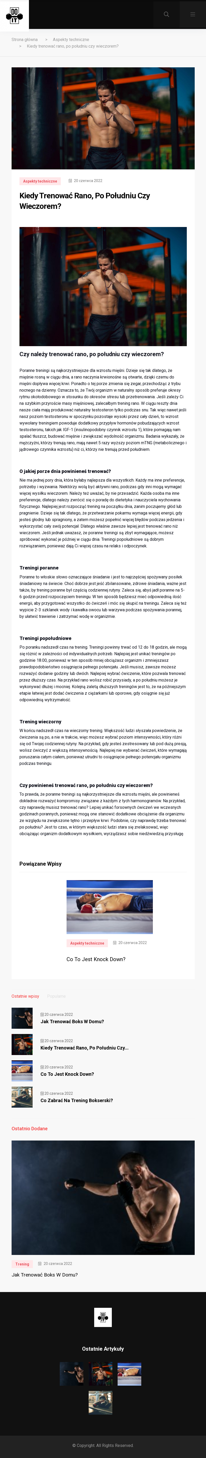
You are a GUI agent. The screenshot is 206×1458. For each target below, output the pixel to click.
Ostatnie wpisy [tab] (25, 996)
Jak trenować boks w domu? (72, 1021)
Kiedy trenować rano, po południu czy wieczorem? (73, 46)
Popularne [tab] (56, 996)
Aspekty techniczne (71, 39)
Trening (22, 1264)
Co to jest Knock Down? (96, 959)
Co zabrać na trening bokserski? (77, 1100)
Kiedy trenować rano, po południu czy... (85, 1048)
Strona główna (25, 39)
